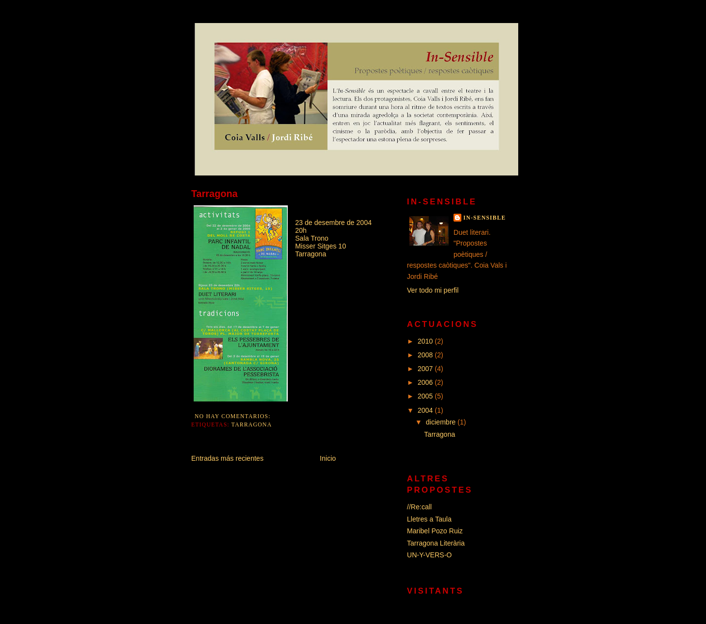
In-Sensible (484, 218)
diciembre (442, 422)
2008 (426, 355)
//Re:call (419, 507)
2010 (426, 341)
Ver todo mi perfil (432, 290)
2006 (426, 382)
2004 (426, 410)
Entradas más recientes (227, 458)
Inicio (328, 458)
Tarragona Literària (436, 543)
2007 (426, 369)
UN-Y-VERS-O (429, 555)
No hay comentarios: (234, 416)
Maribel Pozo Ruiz (435, 531)
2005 (426, 396)
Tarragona (214, 193)
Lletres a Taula (429, 519)
